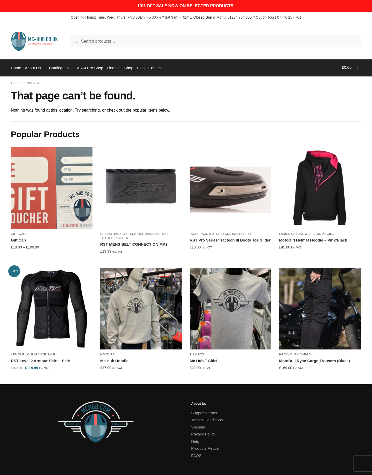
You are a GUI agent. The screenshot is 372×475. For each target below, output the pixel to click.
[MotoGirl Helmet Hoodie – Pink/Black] (320, 186)
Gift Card (19, 232)
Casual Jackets (114, 232)
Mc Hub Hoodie (114, 359)
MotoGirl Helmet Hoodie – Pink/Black (313, 239)
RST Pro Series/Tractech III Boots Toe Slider (230, 239)
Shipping (198, 426)
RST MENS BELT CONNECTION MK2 (134, 243)
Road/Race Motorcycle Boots (216, 232)
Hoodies (107, 353)
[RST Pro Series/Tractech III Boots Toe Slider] (230, 186)
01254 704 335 (240, 17)
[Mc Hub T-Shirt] (230, 307)
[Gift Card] (51, 186)
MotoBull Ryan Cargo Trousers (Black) (314, 359)
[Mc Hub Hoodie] (141, 307)
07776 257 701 (289, 17)
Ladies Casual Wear (296, 232)
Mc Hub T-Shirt (203, 359)
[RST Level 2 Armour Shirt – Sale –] (51, 307)
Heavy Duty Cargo (295, 353)
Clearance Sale (41, 353)
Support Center (204, 411)
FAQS (196, 454)
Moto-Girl (325, 232)
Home (15, 82)
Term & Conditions (207, 418)
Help (195, 440)
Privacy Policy (203, 433)
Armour (18, 353)
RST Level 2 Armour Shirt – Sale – (42, 359)
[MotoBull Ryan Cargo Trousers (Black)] (320, 307)
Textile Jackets (114, 236)
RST (165, 232)
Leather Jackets (144, 232)
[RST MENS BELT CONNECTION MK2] (141, 186)
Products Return (205, 447)
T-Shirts (197, 353)
